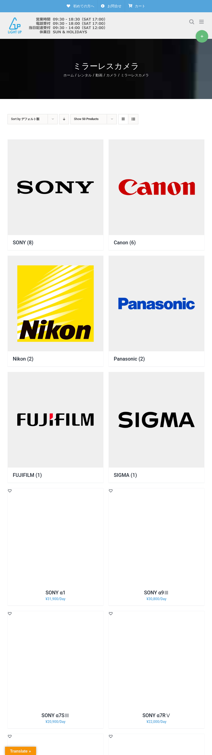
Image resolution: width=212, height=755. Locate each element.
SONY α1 (56, 593)
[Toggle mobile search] (191, 21)
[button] (10, 490)
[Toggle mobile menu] (201, 21)
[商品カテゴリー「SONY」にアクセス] (55, 195)
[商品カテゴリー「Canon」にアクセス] (156, 195)
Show (86, 119)
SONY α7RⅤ (156, 715)
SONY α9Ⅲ (156, 593)
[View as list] (133, 119)
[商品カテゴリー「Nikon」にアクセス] (55, 311)
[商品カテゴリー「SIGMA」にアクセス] (156, 427)
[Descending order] (64, 119)
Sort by (25, 119)
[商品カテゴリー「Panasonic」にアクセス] (156, 311)
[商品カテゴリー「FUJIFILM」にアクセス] (55, 427)
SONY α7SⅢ (56, 715)
